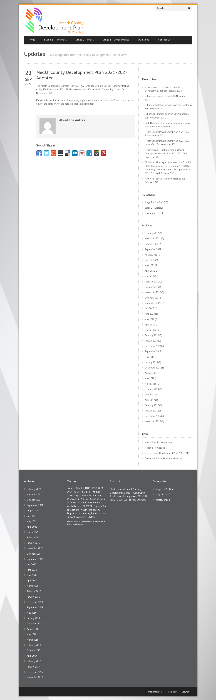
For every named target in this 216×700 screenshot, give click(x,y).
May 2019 (149, 356)
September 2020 (153, 303)
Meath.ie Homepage (155, 447)
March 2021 (150, 276)
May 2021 (149, 265)
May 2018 (149, 378)
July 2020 (149, 308)
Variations (143, 39)
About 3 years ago (74, 521)
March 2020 (150, 330)
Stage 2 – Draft (85, 39)
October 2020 (151, 297)
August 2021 (151, 254)
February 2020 (152, 335)
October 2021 (151, 244)
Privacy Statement (155, 692)
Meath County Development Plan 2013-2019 (167, 453)
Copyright (186, 692)
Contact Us (164, 39)
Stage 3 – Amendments (116, 39)
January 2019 (151, 362)
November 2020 (153, 292)
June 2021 (150, 260)
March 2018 (150, 383)
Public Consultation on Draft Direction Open (167, 113)
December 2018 (153, 367)
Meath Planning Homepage (158, 442)
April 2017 (150, 399)
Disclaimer (172, 692)
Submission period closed (158, 96)
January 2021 (151, 287)
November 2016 (153, 421)
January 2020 (151, 340)
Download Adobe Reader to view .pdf (163, 458)
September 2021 (153, 249)
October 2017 (151, 394)
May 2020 (149, 319)
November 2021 (153, 238)
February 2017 (152, 405)
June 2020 (150, 313)
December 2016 (153, 416)
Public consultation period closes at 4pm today (168, 105)
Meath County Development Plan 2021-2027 (167, 131)
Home (32, 39)
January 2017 (151, 410)
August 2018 (151, 373)
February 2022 (152, 233)
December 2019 (153, 346)
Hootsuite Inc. (81, 524)
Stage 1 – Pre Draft (55, 39)
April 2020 (150, 324)
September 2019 (153, 351)
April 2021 (150, 270)
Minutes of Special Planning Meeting (163, 178)
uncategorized (152, 213)
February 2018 (152, 389)
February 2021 (152, 281)
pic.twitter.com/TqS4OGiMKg (81, 517)
